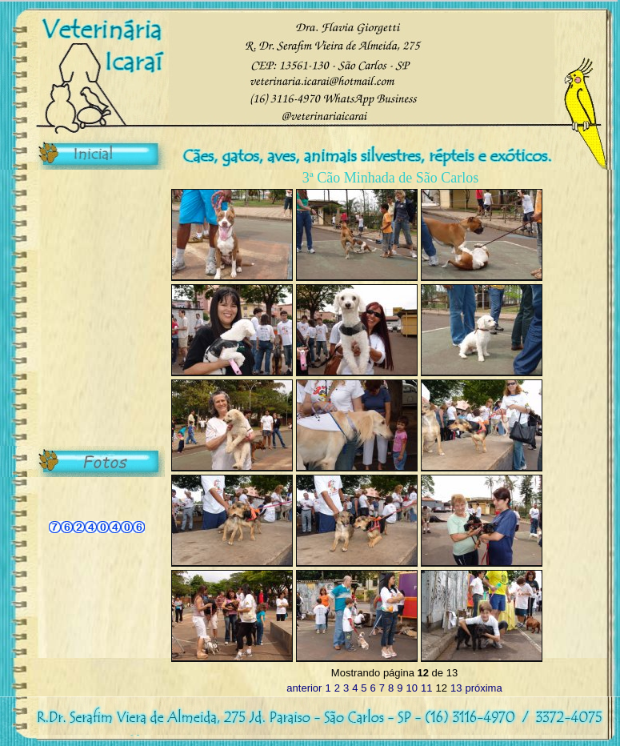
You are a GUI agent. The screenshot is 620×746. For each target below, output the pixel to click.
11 (426, 688)
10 (412, 688)
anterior (304, 688)
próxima (483, 688)
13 (456, 688)
